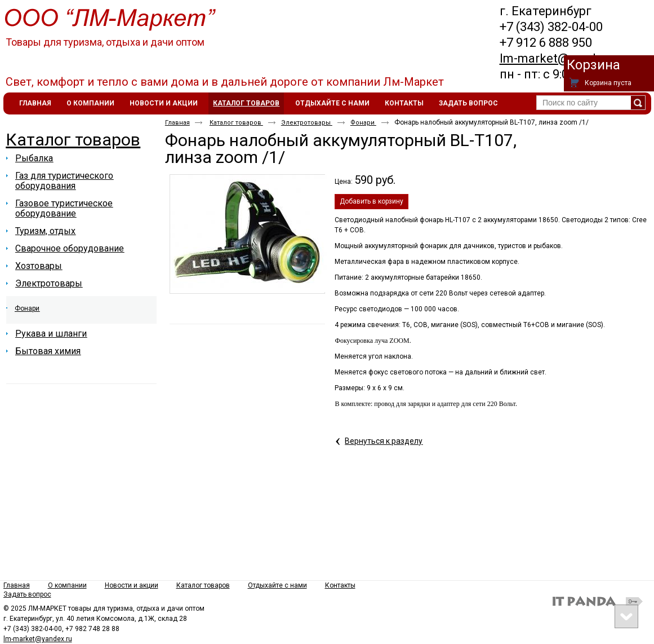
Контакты (340, 585)
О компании (67, 585)
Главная (177, 122)
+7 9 (511, 43)
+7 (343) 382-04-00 (551, 27)
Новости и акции (131, 585)
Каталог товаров (246, 103)
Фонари (363, 122)
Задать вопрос (27, 594)
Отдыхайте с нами (277, 585)
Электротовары (306, 122)
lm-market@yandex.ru (562, 58)
